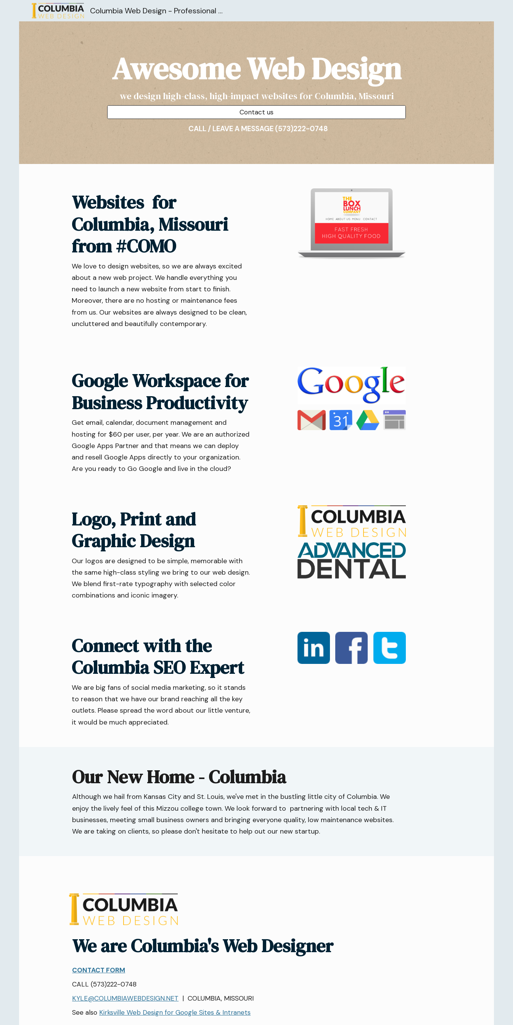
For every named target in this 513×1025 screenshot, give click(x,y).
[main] (256, 76)
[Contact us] (256, 112)
